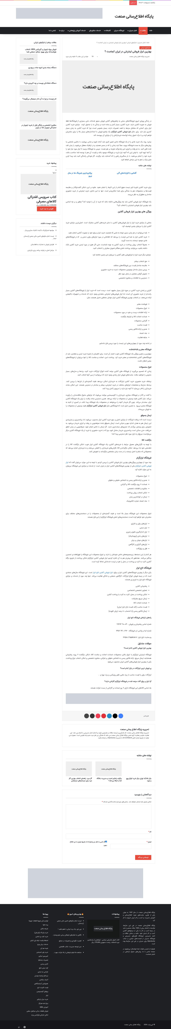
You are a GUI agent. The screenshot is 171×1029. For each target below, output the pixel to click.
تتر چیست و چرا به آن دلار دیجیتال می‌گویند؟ (39, 99)
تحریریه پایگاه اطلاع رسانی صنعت (139, 56)
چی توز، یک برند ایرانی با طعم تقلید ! (69, 929)
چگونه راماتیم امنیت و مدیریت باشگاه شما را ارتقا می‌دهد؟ (109, 779)
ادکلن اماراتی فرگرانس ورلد (39, 1015)
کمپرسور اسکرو (43, 956)
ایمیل (149, 842)
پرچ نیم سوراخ (43, 1003)
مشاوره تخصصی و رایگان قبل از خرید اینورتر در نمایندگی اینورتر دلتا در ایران (38, 126)
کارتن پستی (44, 964)
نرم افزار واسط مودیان (41, 976)
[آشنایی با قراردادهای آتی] (144, 175)
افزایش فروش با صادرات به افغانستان (42, 244)
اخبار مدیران (133, 30)
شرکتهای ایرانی (131, 42)
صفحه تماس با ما (148, 951)
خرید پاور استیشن (42, 952)
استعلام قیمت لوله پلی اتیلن (39, 940)
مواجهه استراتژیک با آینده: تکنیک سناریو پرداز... (39, 230)
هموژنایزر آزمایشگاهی (41, 983)
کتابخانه (108, 30)
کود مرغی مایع (43, 968)
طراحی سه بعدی (43, 972)
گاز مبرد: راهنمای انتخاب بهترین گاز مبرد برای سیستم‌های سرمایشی (80, 779)
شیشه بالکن (44, 928)
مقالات (144, 30)
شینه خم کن (44, 948)
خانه (151, 30)
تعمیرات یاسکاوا (43, 960)
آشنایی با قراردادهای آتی (126, 173)
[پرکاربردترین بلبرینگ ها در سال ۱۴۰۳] (100, 175)
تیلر (47, 995)
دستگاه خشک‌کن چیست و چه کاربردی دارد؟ (40, 83)
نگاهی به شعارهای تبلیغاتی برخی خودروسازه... (66, 935)
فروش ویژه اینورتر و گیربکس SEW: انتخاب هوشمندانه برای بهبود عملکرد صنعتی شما (40, 50)
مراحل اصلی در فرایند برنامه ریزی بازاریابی (40, 250)
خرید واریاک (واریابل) (41, 932)
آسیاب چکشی (43, 979)
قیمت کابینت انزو (42, 987)
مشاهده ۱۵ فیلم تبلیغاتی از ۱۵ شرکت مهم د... (67, 952)
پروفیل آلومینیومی (42, 991)
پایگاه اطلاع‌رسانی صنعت (147, 912)
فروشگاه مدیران (119, 30)
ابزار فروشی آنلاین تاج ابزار (103, 572)
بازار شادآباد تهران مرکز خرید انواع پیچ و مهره (138, 779)
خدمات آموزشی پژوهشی (77, 30)
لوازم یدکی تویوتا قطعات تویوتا (38, 921)
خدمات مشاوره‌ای (95, 30)
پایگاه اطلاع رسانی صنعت (132, 1024)
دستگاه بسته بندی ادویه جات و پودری (42, 67)
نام (149, 832)
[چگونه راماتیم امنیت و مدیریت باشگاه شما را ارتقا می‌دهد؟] (108, 768)
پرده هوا (45, 925)
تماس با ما (52, 30)
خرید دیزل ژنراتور (42, 999)
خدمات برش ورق (42, 944)
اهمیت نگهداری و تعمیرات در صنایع (70, 941)
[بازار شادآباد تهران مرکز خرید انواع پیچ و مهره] (138, 768)
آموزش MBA (44, 1007)
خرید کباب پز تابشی (42, 936)
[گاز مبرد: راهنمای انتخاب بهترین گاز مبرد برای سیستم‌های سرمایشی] (79, 768)
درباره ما (61, 30)
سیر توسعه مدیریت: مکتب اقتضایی (70, 946)
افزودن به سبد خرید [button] (46, 208)
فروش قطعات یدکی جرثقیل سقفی (37, 1011)
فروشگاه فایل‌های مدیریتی (134, 936)
